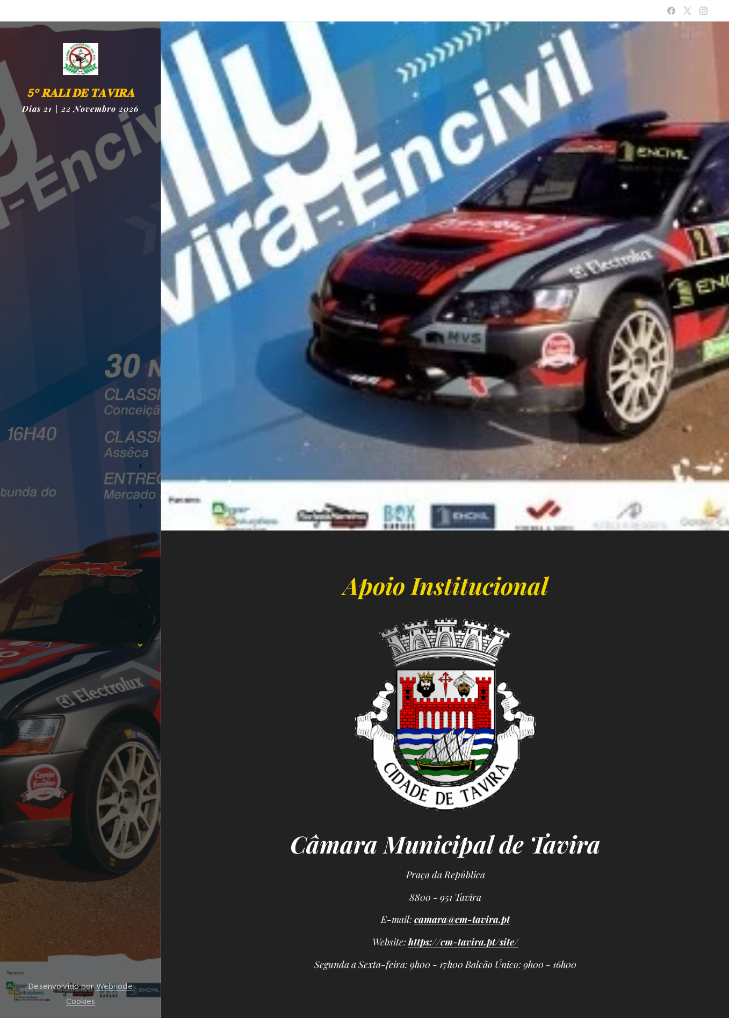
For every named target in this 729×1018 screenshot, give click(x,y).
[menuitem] (80, 414)
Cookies (81, 1001)
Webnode (114, 986)
